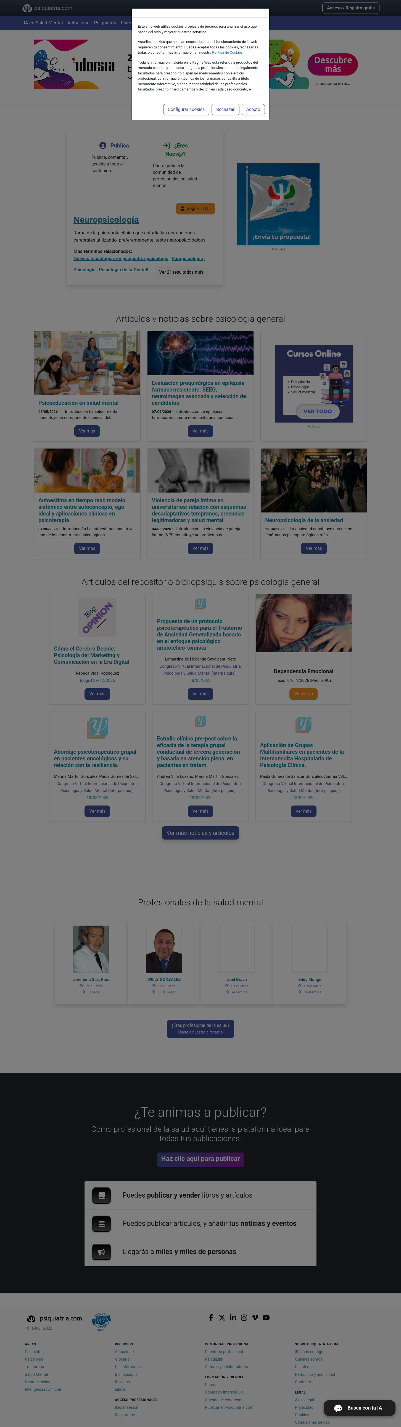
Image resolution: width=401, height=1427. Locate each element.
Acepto (253, 109)
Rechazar (225, 109)
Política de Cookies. (228, 52)
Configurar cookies (186, 109)
